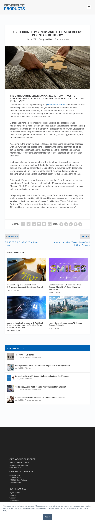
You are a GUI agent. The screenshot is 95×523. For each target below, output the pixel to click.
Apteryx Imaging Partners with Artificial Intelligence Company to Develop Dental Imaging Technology (25, 325)
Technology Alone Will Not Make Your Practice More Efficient (40, 387)
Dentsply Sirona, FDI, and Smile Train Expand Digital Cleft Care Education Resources (65, 287)
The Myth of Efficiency (24, 355)
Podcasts (28, 379)
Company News (46, 39)
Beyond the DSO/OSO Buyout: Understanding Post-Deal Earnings (42, 376)
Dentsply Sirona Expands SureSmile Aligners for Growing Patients (42, 365)
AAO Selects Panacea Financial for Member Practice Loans (40, 398)
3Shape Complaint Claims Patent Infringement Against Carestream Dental (25, 286)
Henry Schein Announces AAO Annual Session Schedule (66, 324)
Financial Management (33, 400)
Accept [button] (47, 517)
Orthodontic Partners (56, 104)
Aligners (28, 368)
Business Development (33, 357)
